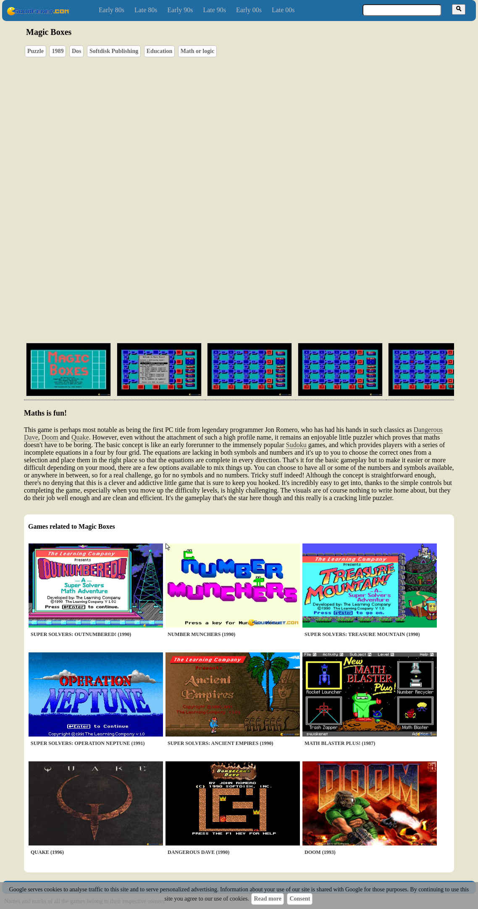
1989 (57, 51)
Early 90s (180, 9)
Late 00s (283, 9)
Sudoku (296, 444)
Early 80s (111, 9)
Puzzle (35, 51)
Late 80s (146, 9)
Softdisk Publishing (113, 51)
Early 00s (249, 9)
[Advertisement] (263, 296)
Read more (267, 899)
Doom (50, 437)
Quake (80, 437)
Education (159, 51)
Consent (299, 899)
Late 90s (214, 9)
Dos (76, 51)
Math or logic (198, 51)
